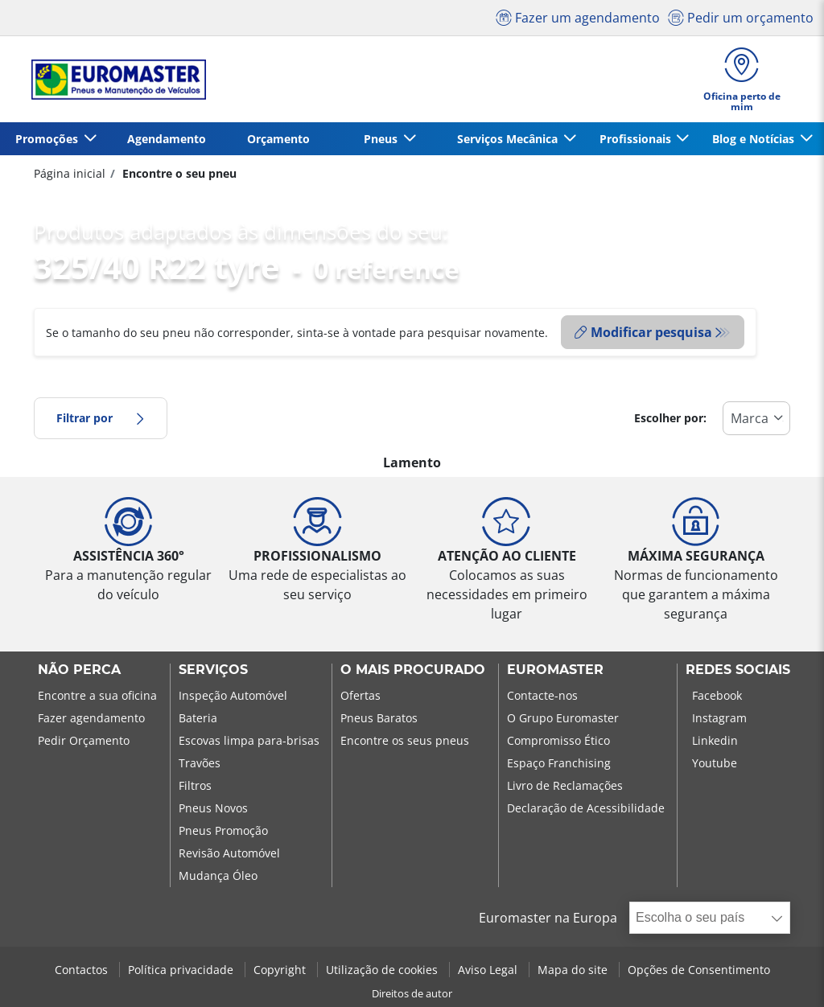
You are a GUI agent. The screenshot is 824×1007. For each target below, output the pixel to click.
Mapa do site (574, 969)
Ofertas (360, 695)
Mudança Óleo (218, 875)
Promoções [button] (48, 138)
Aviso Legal (489, 969)
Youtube (714, 763)
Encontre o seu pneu (178, 173)
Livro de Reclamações (565, 785)
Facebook (717, 695)
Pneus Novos (213, 808)
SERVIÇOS (213, 670)
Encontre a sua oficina (97, 695)
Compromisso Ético (558, 740)
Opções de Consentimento (699, 969)
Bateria (198, 717)
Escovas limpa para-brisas (249, 740)
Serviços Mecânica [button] (509, 138)
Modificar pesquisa (643, 332)
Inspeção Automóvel (233, 695)
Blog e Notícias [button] (754, 138)
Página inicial (69, 173)
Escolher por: (670, 417)
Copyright (281, 969)
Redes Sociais (738, 670)
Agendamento (166, 138)
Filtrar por (100, 417)
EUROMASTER (555, 670)
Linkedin (715, 740)
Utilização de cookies (383, 969)
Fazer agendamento (91, 717)
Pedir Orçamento (84, 740)
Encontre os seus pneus (404, 740)
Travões (199, 763)
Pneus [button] (382, 138)
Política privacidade (182, 969)
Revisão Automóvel (229, 853)
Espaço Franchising (559, 763)
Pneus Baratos (379, 717)
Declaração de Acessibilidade (586, 808)
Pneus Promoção (223, 830)
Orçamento (278, 138)
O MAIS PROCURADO (412, 670)
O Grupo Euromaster (563, 717)
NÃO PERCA (79, 670)
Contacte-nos (542, 695)
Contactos (83, 969)
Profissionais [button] (636, 138)
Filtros (195, 785)
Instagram (719, 717)
